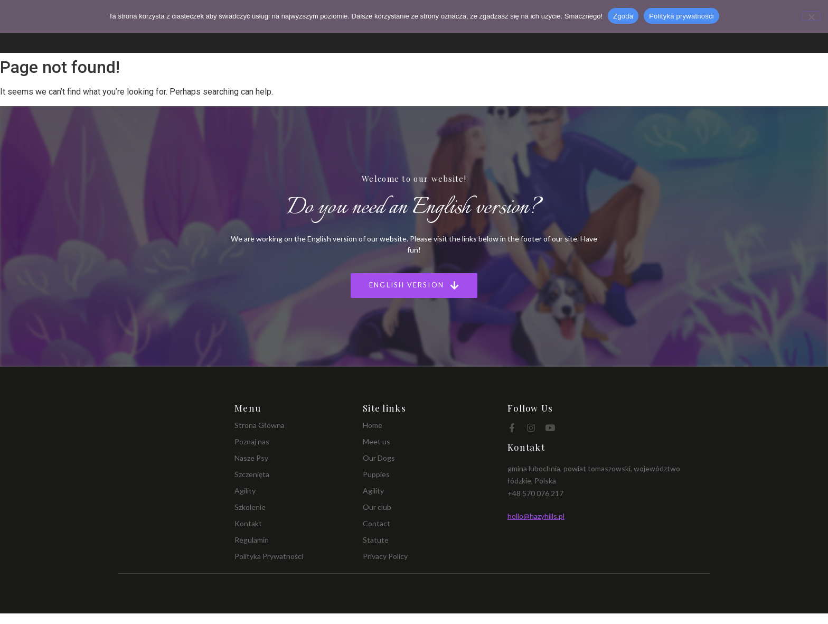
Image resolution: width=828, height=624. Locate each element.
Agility (245, 490)
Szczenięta (251, 474)
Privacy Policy (385, 556)
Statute (376, 539)
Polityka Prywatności (268, 556)
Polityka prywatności (681, 16)
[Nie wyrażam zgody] (811, 16)
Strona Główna (259, 425)
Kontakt (248, 523)
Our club (377, 506)
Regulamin (251, 539)
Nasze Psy (251, 457)
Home (372, 425)
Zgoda (623, 16)
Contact (376, 523)
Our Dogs (379, 457)
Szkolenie (250, 506)
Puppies (376, 474)
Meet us (376, 441)
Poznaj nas (251, 441)
